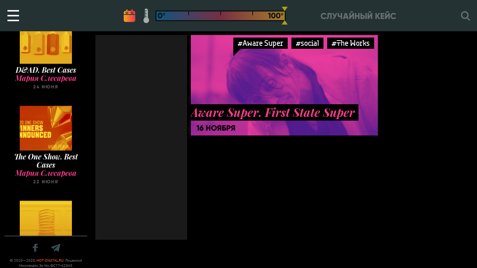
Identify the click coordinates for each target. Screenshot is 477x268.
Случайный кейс (358, 16)
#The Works (351, 43)
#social (307, 43)
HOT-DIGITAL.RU (50, 260)
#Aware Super (260, 43)
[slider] (284, 16)
